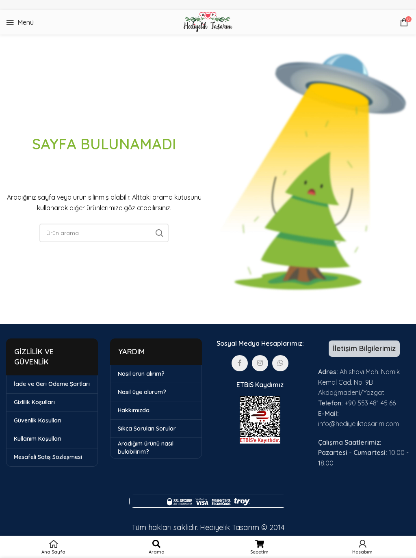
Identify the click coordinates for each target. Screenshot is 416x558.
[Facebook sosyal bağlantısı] (240, 363)
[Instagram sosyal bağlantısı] (260, 363)
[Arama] (104, 233)
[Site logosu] (208, 21)
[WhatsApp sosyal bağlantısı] (280, 363)
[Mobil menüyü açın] (20, 22)
